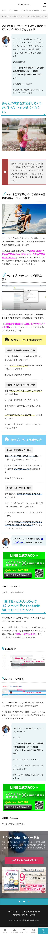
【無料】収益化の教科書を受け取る (24, 860)
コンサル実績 (14, 931)
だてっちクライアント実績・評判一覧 (34, 10)
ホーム (5, 931)
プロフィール (13, 10)
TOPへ (43, 931)
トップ (4, 10)
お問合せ (33, 931)
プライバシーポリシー (31, 912)
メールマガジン (24, 931)
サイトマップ (13, 912)
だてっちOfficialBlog (30, 920)
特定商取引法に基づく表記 (24, 914)
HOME (6, 16)
